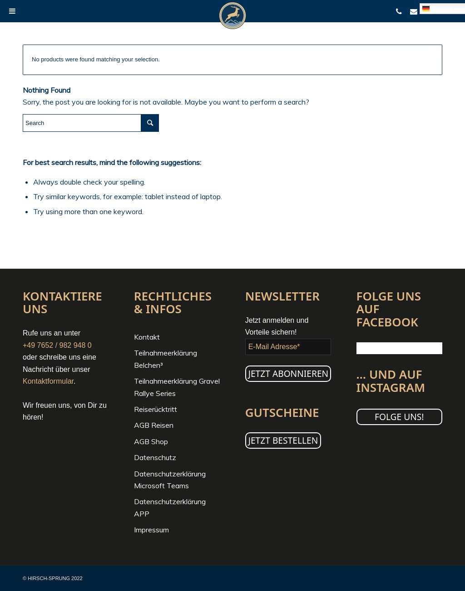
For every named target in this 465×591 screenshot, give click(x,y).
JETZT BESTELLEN (283, 440)
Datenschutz (155, 457)
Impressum (151, 529)
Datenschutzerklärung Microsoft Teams (170, 479)
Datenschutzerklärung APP (170, 507)
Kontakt (147, 336)
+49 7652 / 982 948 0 (57, 345)
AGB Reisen (153, 425)
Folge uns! (399, 417)
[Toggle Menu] (12, 11)
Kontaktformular (48, 381)
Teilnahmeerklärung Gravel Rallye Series (177, 386)
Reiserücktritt (155, 409)
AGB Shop (151, 441)
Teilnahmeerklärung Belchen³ (165, 358)
